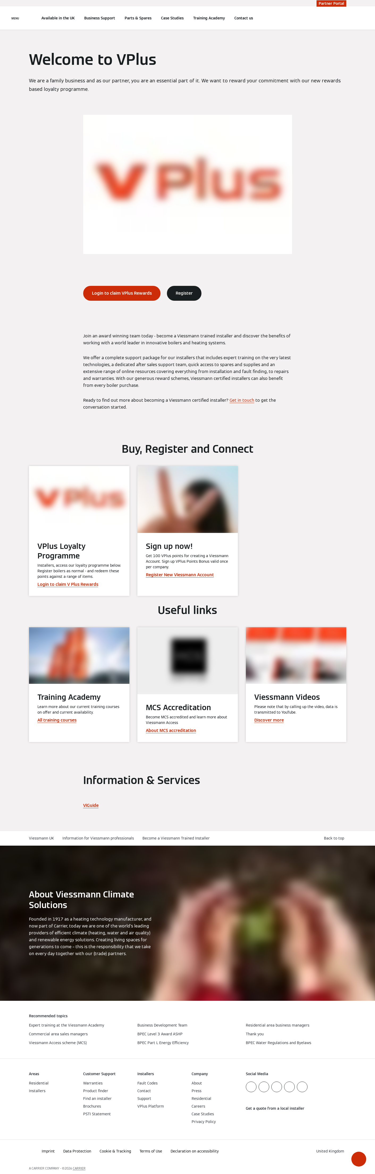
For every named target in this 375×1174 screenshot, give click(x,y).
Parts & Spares (138, 18)
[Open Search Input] (343, 18)
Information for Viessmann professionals (98, 838)
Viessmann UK (41, 838)
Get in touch (242, 400)
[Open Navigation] (15, 18)
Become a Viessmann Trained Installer (176, 838)
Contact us (243, 18)
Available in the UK (58, 18)
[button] (358, 1159)
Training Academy (209, 18)
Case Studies (172, 18)
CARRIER (79, 1168)
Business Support (99, 18)
